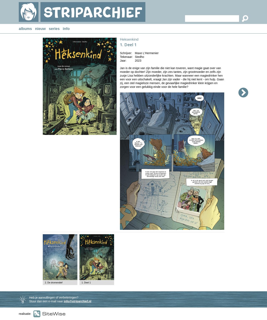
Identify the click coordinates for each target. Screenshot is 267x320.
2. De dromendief (53, 282)
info (66, 29)
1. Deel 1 (86, 282)
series (54, 29)
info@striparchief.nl (77, 301)
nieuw (40, 29)
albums (25, 29)
